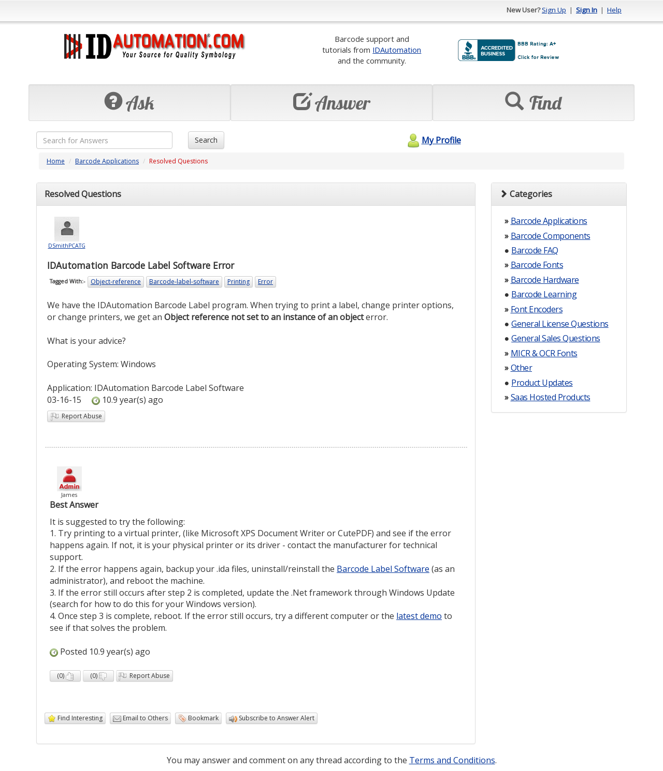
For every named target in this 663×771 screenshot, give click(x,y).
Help (614, 9)
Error (265, 281)
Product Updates (542, 382)
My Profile (433, 140)
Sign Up (554, 9)
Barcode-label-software (184, 281)
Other (521, 367)
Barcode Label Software (383, 569)
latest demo (419, 616)
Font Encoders (537, 309)
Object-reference (116, 281)
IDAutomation (396, 49)
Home (56, 161)
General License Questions (560, 323)
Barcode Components (550, 235)
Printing (238, 281)
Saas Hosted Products (550, 397)
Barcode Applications (107, 161)
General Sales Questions (555, 338)
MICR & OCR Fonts (544, 353)
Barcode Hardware (545, 279)
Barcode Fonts (537, 264)
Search (206, 140)
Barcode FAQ (534, 250)
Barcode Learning (543, 294)
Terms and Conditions (452, 760)
